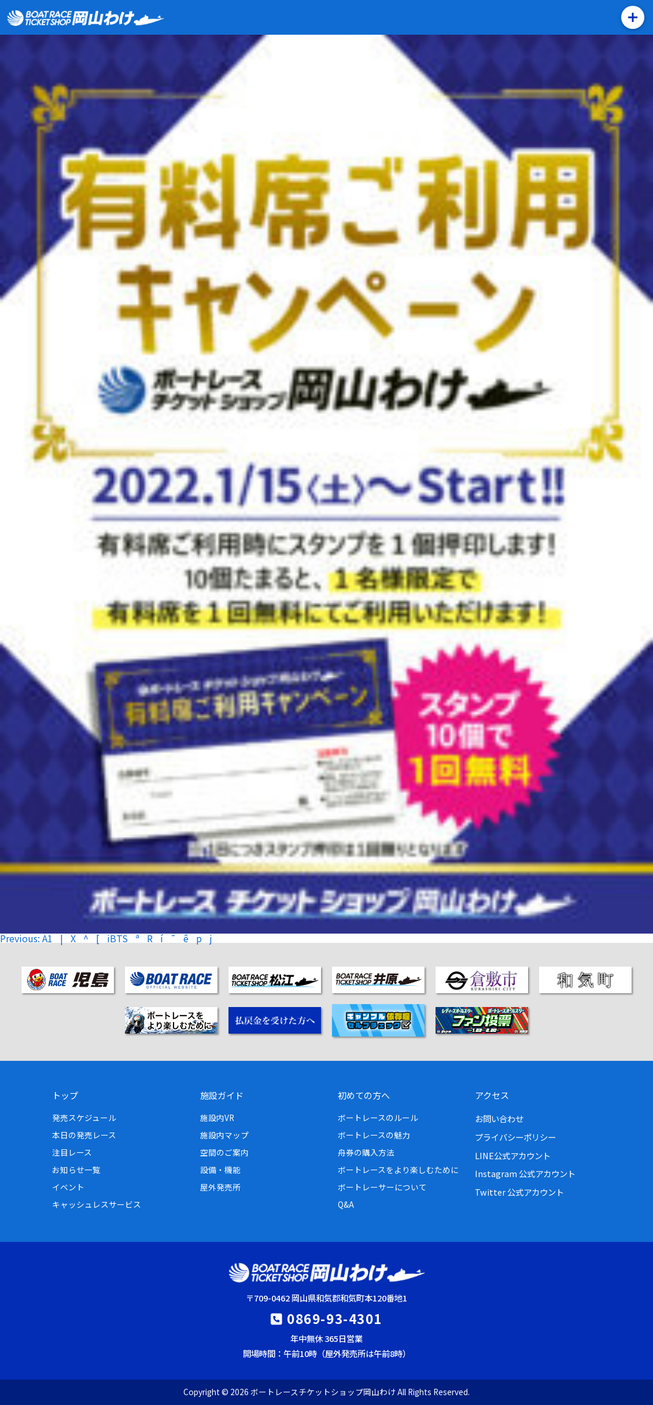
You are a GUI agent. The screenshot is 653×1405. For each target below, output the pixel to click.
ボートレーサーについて (382, 1187)
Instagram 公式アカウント (525, 1173)
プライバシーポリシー (515, 1137)
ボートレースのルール (378, 1117)
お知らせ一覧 (76, 1169)
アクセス (492, 1095)
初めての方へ (364, 1095)
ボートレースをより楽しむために (398, 1169)
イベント (68, 1187)
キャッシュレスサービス (96, 1204)
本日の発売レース (84, 1135)
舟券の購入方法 (366, 1152)
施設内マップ (224, 1135)
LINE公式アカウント (513, 1155)
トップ (65, 1095)
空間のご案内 (224, 1152)
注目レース (72, 1152)
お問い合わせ (499, 1118)
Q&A (346, 1204)
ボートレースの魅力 (374, 1135)
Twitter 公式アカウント (519, 1192)
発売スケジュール (84, 1117)
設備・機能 (220, 1169)
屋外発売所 (220, 1187)
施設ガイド (222, 1095)
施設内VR (217, 1117)
